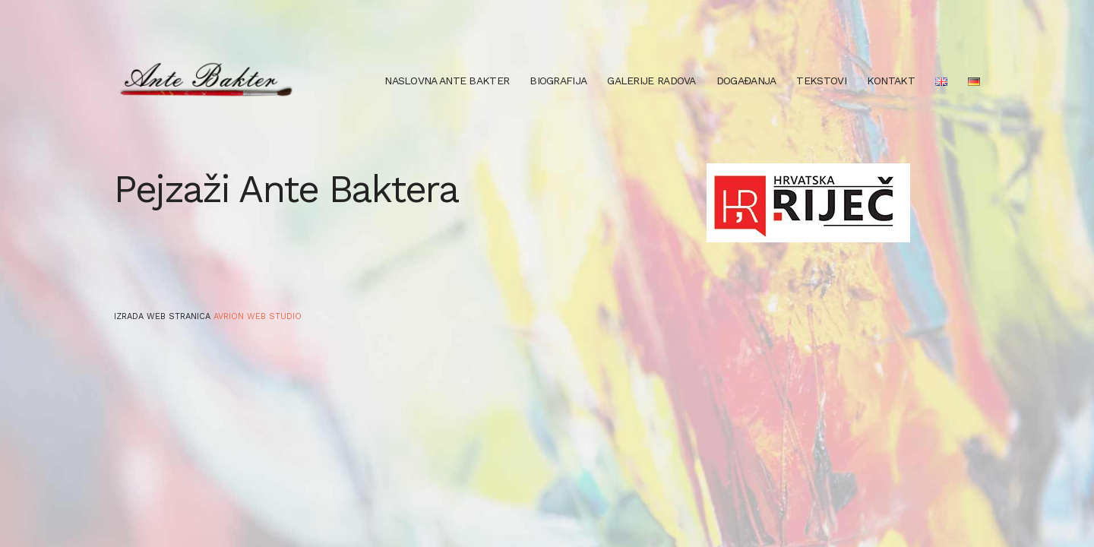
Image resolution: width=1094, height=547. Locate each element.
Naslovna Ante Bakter (446, 80)
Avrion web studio (257, 316)
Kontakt (891, 80)
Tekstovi (821, 80)
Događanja (746, 80)
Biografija (558, 80)
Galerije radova (651, 80)
